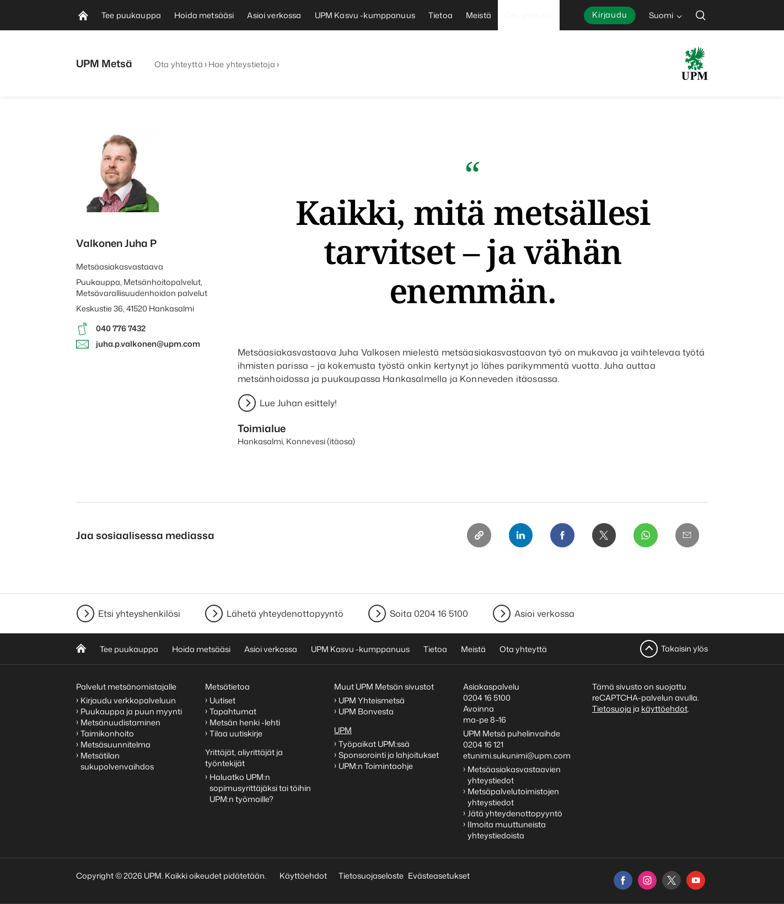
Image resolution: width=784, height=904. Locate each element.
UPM (343, 730)
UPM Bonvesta (367, 711)
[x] (671, 880)
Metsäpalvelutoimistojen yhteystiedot (513, 796)
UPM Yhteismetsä (372, 700)
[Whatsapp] (645, 535)
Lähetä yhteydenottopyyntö (285, 613)
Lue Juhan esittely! (298, 403)
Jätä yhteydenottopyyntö (515, 813)
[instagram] (647, 880)
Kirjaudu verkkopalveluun (128, 700)
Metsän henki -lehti (245, 722)
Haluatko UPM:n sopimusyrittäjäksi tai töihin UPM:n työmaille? (260, 788)
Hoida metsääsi (201, 649)
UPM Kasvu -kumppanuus (360, 649)
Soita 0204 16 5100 (429, 613)
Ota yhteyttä (178, 64)
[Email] (687, 535)
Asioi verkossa (544, 613)
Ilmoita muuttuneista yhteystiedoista (507, 830)
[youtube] (695, 880)
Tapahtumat (233, 711)
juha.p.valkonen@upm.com (148, 343)
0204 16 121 (483, 744)
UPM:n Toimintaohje (376, 766)
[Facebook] (561, 535)
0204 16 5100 (487, 697)
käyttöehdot (664, 708)
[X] (603, 535)
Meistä (473, 649)
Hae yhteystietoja (241, 64)
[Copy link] (477, 535)
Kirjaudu (609, 14)
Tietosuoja (611, 708)
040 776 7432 (121, 328)
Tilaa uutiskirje (236, 733)
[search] (701, 15)
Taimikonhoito (107, 733)
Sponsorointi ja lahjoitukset (390, 755)
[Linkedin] (519, 535)
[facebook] (623, 880)
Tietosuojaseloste (370, 875)
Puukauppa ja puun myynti (131, 711)
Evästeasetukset (439, 875)
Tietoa (435, 649)
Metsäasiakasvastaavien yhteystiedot (514, 774)
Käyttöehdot (303, 875)
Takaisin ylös (684, 648)
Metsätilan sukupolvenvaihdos (117, 761)
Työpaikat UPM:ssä (374, 744)
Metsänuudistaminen (120, 722)
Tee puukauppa (129, 649)
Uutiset (222, 700)
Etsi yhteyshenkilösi (139, 613)
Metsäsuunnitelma (115, 744)
